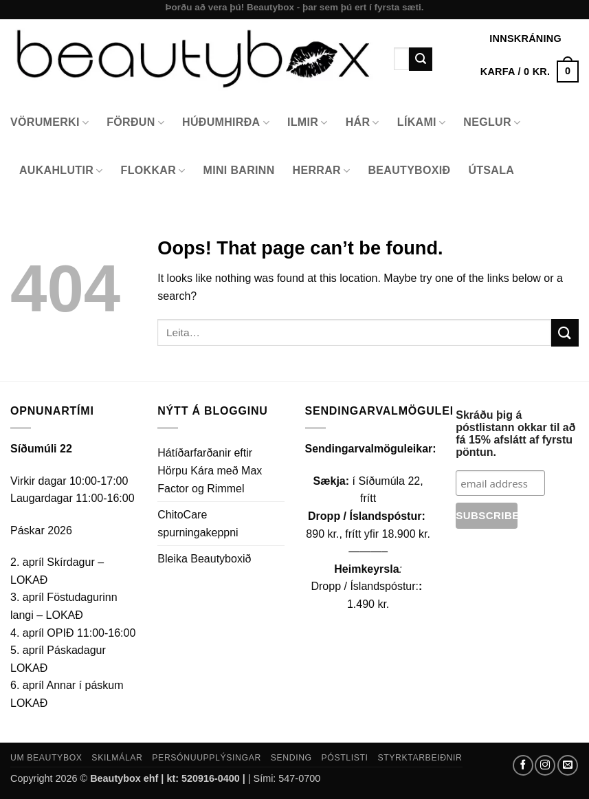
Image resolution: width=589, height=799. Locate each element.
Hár (362, 122)
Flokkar (153, 170)
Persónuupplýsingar (206, 758)
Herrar (322, 170)
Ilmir (307, 122)
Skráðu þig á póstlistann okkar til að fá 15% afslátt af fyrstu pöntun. (515, 433)
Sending (291, 758)
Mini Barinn (239, 170)
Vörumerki (49, 122)
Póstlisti (345, 758)
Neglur (491, 122)
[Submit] (420, 59)
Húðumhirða (225, 122)
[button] (529, 71)
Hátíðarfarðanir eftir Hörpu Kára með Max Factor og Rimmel (209, 470)
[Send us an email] (567, 765)
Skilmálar (116, 758)
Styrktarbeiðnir (419, 758)
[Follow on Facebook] (523, 765)
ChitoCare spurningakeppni (197, 523)
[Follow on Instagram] (545, 765)
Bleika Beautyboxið (204, 559)
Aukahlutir (61, 170)
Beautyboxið (409, 170)
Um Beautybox (46, 758)
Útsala (491, 170)
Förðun (135, 122)
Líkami (421, 122)
